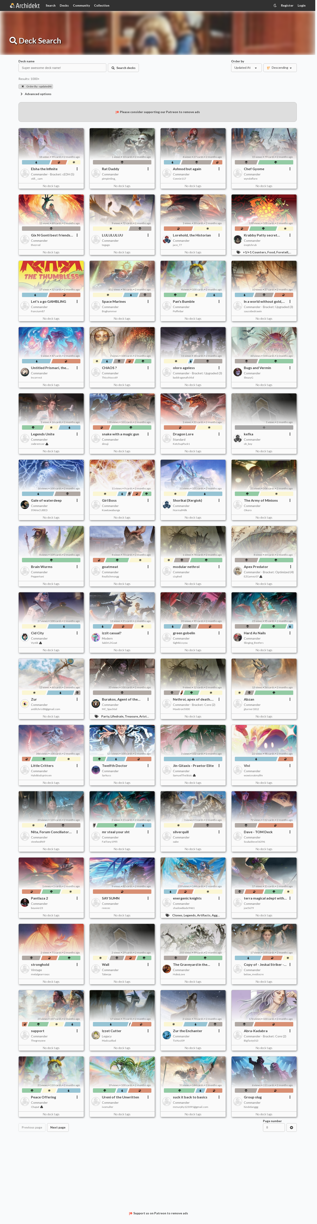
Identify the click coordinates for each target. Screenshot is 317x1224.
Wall (105, 964)
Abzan (249, 699)
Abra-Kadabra (256, 1031)
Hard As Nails (255, 633)
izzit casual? (111, 633)
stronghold (40, 964)
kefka (248, 434)
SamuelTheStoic (184, 775)
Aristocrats (147, 716)
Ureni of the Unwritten (120, 1097)
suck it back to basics (190, 1097)
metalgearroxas (40, 974)
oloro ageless (184, 368)
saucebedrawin (253, 311)
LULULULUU (112, 235)
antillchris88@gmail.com (45, 709)
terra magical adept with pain (264, 898)
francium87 (38, 311)
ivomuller (107, 1107)
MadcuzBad (109, 1040)
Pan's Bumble (184, 301)
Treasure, (132, 716)
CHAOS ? (109, 368)
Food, (271, 252)
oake (176, 841)
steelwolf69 (38, 841)
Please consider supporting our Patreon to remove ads (157, 112)
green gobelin (184, 633)
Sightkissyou (180, 642)
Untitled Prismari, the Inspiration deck (48, 368)
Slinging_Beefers (254, 642)
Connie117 (179, 178)
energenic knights (187, 898)
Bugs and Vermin (257, 368)
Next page (57, 1127)
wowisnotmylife (253, 775)
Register (287, 5)
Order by (237, 61)
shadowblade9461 (184, 908)
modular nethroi (186, 566)
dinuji (105, 443)
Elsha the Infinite (44, 169)
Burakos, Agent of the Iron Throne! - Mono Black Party (123, 699)
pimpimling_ (109, 178)
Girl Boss (109, 500)
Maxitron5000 (181, 709)
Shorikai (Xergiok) (187, 500)
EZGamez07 (253, 576)
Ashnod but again (187, 169)
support (37, 1031)
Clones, (178, 915)
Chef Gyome (254, 169)
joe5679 (249, 908)
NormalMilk (180, 510)
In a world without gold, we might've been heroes (264, 301)
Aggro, (217, 915)
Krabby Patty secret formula (260, 235)
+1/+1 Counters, (255, 252)
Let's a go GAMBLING (48, 301)
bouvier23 (37, 908)
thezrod (35, 245)
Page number (272, 1121)
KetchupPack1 (181, 443)
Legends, (190, 915)
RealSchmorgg (110, 576)
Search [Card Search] (51, 5)
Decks (64, 5)
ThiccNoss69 (110, 377)
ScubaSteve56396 (254, 841)
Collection (101, 5)
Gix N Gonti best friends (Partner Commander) (50, 235)
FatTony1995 (110, 841)
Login (302, 5)
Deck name (26, 61)
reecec (106, 908)
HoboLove (179, 974)
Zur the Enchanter (187, 1031)
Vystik (36, 642)
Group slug (253, 1097)
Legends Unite (42, 434)
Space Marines (114, 301)
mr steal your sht (116, 832)
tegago (106, 245)
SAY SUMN (111, 898)
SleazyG (248, 377)
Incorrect (36, 377)
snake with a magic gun (120, 434)
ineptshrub (250, 245)
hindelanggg (251, 1107)
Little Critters (42, 765)
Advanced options (35, 94)
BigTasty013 (251, 1040)
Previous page (32, 1127)
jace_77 (177, 245)
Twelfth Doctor (114, 765)
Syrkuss (106, 775)
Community (81, 5)
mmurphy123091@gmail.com (190, 1107)
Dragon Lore (183, 434)
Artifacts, (204, 915)
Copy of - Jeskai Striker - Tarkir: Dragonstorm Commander (264, 964)
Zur (34, 699)
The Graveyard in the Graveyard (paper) (190, 964)
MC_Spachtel (109, 709)
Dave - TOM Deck (258, 832)
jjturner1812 (251, 709)
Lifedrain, (117, 716)
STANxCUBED (39, 510)
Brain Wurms (42, 566)
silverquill (181, 832)
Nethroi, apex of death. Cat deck (192, 699)
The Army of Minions (261, 500)
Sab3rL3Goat (109, 642)
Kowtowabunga (111, 510)
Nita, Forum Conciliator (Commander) (50, 832)
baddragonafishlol (183, 377)
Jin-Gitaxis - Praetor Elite (193, 765)
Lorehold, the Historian (192, 235)
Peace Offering (43, 1097)
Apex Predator (256, 566)
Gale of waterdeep (46, 500)
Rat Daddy (110, 169)
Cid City (37, 633)
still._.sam (37, 178)
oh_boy (248, 443)
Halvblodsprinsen (41, 775)
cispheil (177, 576)
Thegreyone (38, 1040)
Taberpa (106, 974)
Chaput (37, 1107)
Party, (105, 716)
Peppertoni (37, 576)
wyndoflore (250, 178)
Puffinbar (178, 311)
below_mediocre (254, 974)
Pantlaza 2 (39, 898)
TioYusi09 (179, 1040)
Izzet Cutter (111, 1031)
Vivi (247, 765)
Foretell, (283, 252)
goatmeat (110, 566)
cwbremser (39, 443)
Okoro (248, 510)
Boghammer (109, 311)
